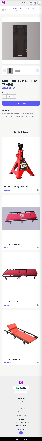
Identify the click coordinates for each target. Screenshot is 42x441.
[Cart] (35, 3)
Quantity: (5, 93)
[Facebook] (21, 433)
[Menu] (39, 3)
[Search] (31, 3)
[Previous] (4, 70)
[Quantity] (9, 96)
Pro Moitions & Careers (21, 415)
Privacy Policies (21, 425)
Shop (8, 9)
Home (21, 401)
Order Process (21, 412)
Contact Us (21, 408)
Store (21, 405)
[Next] (37, 70)
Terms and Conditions (21, 422)
